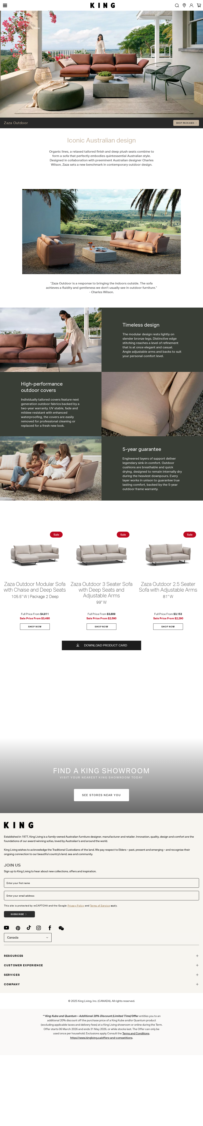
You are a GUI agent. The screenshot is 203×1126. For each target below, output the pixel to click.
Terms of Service (100, 905)
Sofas (37, 39)
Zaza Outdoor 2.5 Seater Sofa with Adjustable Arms (168, 587)
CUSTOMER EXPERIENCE (23, 965)
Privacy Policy (76, 905)
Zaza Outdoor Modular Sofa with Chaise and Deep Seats (35, 587)
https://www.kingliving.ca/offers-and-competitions (101, 1037)
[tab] (101, 956)
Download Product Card (101, 645)
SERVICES (12, 974)
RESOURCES (13, 955)
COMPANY (12, 984)
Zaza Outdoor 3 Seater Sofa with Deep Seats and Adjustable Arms (101, 590)
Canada (27, 937)
